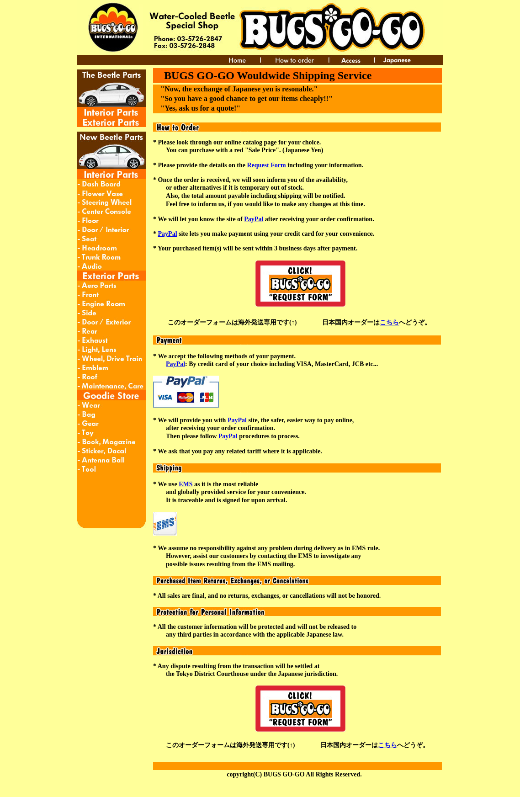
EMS (185, 484)
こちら (389, 322)
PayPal (253, 219)
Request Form (266, 165)
